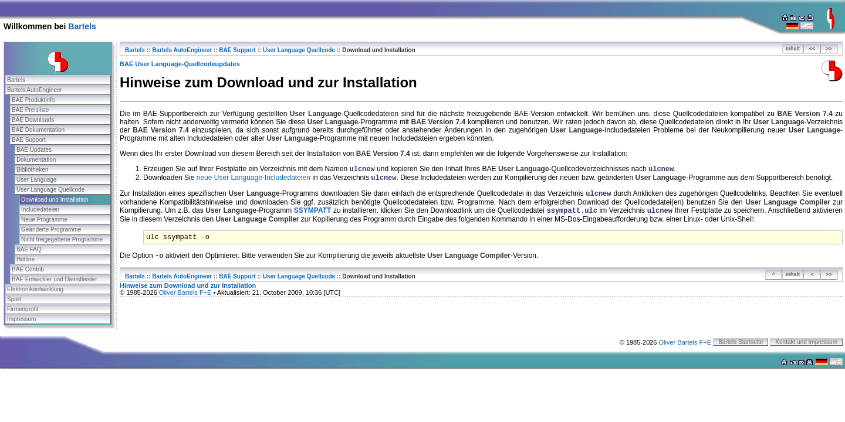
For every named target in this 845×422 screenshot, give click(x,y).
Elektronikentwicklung (35, 289)
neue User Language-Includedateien (253, 177)
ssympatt (313, 210)
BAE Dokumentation (38, 130)
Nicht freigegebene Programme (62, 239)
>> (829, 49)
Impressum (21, 319)
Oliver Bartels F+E (185, 292)
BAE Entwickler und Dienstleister (54, 279)
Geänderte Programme (51, 229)
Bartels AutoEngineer (34, 90)
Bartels (82, 26)
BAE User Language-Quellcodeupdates (180, 63)
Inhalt (793, 49)
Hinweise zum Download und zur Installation (188, 285)
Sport (14, 299)
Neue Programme (44, 219)
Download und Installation (55, 199)
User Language (36, 179)
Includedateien (40, 209)
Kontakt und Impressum (806, 342)
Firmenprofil (22, 309)
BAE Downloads (33, 120)
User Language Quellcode (50, 189)
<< (812, 49)
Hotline (25, 259)
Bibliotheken (32, 169)
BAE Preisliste (30, 110)
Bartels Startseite (740, 342)
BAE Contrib (28, 269)
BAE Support (29, 140)
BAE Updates (34, 150)
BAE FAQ (29, 249)
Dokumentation (36, 159)
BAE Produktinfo (33, 100)
